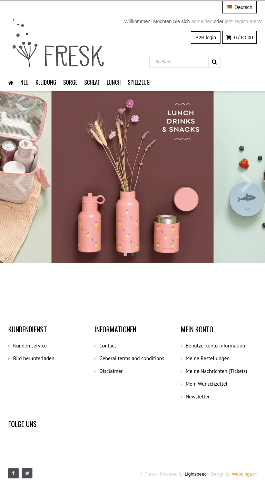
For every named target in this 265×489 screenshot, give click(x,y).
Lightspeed (196, 474)
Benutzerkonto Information (215, 345)
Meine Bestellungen (208, 358)
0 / (239, 37)
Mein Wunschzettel (206, 384)
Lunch (114, 82)
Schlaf (92, 82)
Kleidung (46, 82)
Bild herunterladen (34, 358)
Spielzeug (139, 82)
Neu (24, 82)
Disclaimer (111, 371)
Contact (107, 345)
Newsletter (198, 396)
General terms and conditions (131, 358)
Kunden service (30, 345)
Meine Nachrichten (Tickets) (216, 371)
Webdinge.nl (244, 474)
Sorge (70, 82)
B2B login (205, 37)
